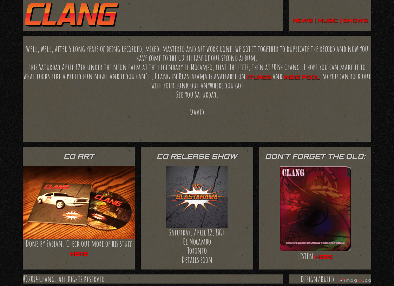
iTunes (259, 77)
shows (355, 20)
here (79, 253)
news (303, 20)
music (327, 20)
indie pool (302, 77)
